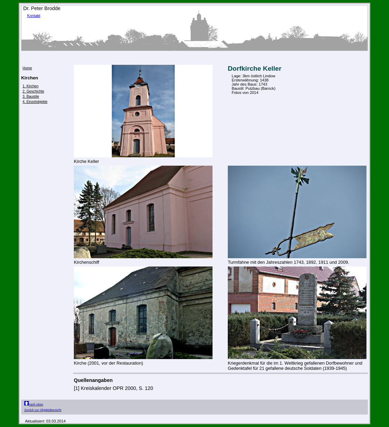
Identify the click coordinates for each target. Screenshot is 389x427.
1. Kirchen (30, 86)
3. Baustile (31, 96)
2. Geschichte (33, 91)
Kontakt (33, 16)
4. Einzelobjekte (35, 102)
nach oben (33, 404)
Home (27, 68)
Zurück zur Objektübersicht (42, 410)
